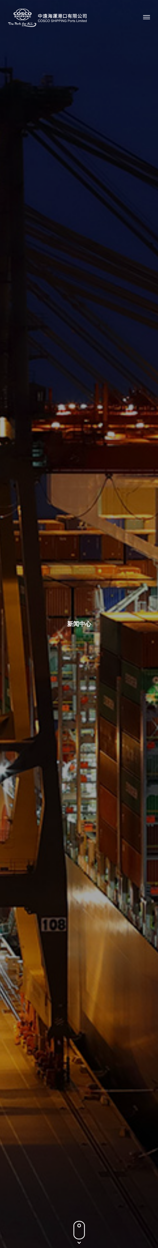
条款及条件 (79, 1229)
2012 (115, 251)
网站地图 (105, 1229)
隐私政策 (53, 1229)
